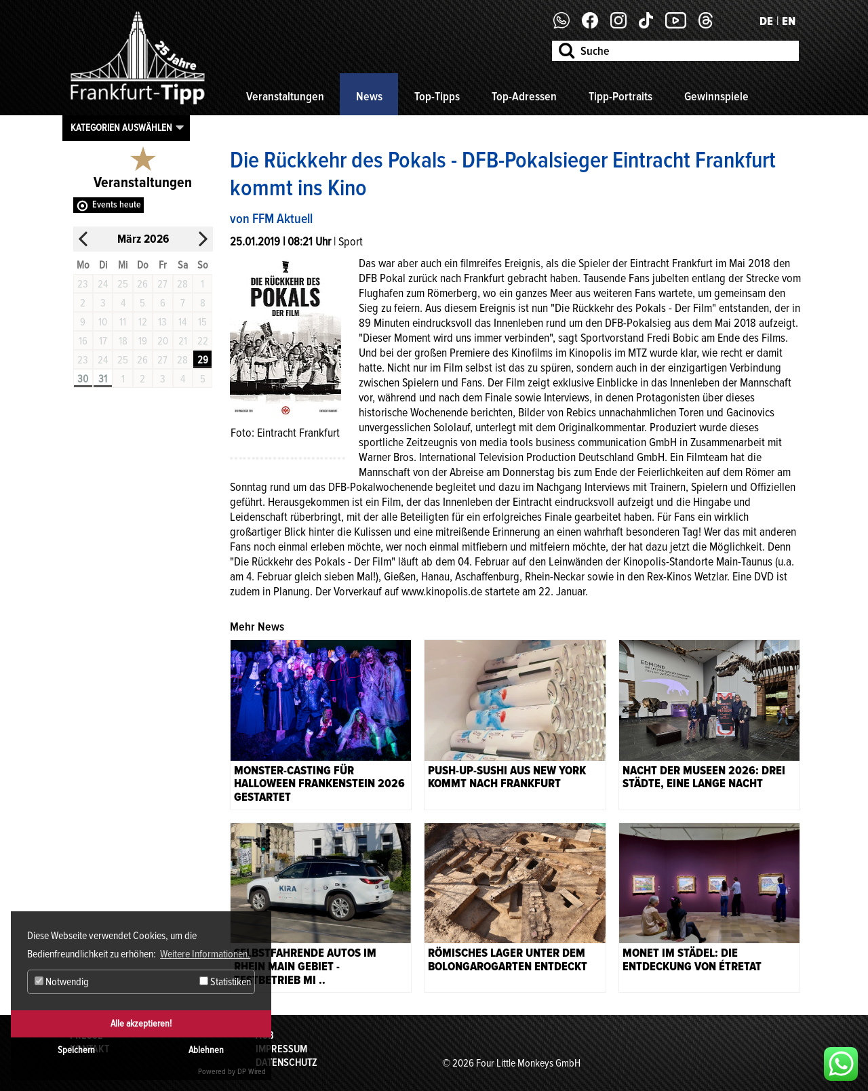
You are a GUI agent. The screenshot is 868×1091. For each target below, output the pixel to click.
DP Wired (251, 1072)
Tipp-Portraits (620, 96)
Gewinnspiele (716, 96)
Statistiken (225, 982)
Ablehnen (206, 1050)
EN (788, 21)
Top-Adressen (524, 96)
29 (202, 360)
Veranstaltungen (285, 96)
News (369, 96)
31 (102, 379)
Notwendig (62, 982)
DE (766, 21)
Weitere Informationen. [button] (205, 954)
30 (82, 379)
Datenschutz (286, 1062)
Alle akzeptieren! (141, 1023)
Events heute (116, 204)
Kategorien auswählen (121, 127)
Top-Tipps (437, 96)
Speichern (76, 1050)
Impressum (281, 1049)
